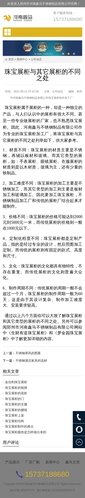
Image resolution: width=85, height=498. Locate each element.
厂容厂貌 (32, 462)
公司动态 (36, 59)
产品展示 (12, 462)
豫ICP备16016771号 (22, 490)
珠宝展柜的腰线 (16, 410)
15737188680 (67, 19)
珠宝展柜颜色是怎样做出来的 (25, 432)
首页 (11, 59)
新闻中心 (22, 59)
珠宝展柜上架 (14, 415)
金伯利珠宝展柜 (16, 382)
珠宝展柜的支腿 (16, 404)
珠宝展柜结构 (14, 421)
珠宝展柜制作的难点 (19, 426)
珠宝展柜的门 (14, 399)
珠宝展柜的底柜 (16, 393)
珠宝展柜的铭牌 (16, 388)
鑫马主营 (72, 462)
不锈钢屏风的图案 (28, 353)
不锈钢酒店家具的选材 (31, 360)
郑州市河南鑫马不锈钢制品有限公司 (38, 484)
